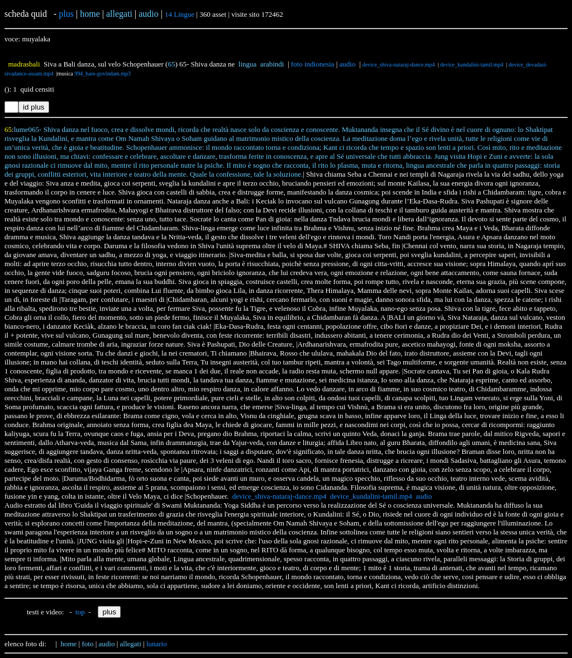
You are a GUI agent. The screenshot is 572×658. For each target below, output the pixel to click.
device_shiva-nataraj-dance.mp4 (399, 64)
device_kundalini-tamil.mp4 (471, 64)
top (80, 612)
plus (66, 13)
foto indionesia (313, 64)
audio (348, 64)
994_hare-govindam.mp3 (102, 73)
